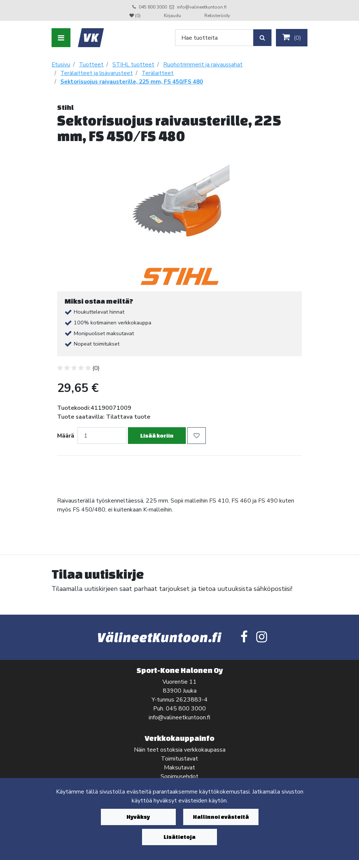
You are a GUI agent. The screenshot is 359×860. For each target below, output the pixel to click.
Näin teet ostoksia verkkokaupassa (179, 750)
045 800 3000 (153, 7)
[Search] (214, 37)
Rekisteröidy (217, 16)
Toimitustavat (179, 759)
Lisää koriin (157, 435)
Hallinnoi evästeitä (221, 817)
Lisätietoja (179, 837)
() (291, 37)
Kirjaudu (173, 16)
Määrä (65, 436)
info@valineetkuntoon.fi (202, 7)
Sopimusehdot (179, 776)
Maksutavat (179, 767)
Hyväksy (138, 817)
